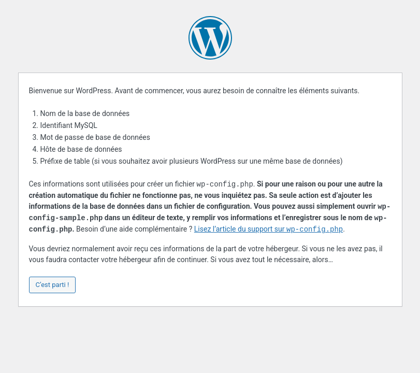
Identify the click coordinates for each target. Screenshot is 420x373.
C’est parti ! (52, 285)
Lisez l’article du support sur (268, 229)
